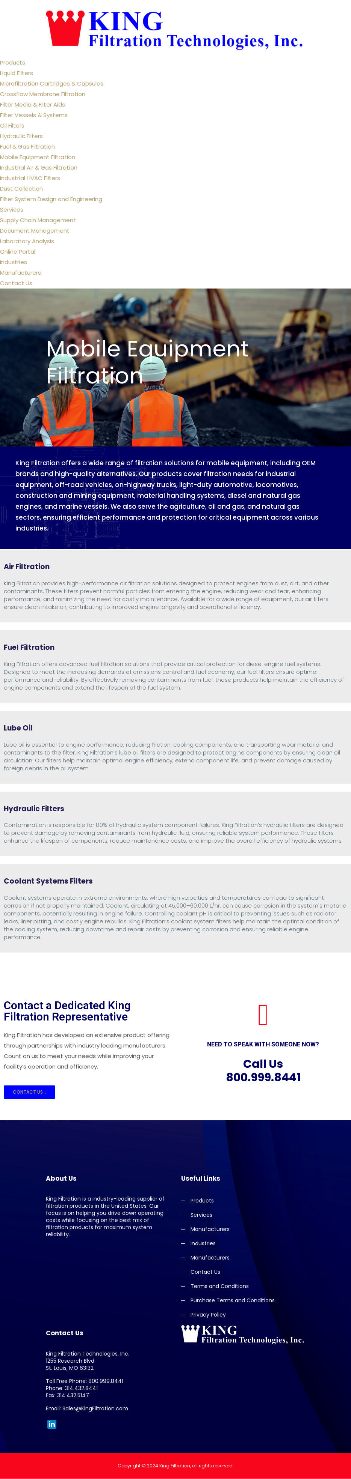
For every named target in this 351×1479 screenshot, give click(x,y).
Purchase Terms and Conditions (233, 1301)
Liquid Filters (16, 73)
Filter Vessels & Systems (34, 115)
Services (11, 209)
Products (12, 62)
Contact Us (16, 283)
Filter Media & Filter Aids (32, 104)
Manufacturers (20, 273)
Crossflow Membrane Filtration (42, 94)
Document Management (35, 230)
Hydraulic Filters (21, 136)
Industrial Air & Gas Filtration (38, 167)
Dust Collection (21, 188)
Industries (13, 262)
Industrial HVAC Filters (30, 178)
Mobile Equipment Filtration (37, 157)
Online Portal (17, 252)
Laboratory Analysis (27, 241)
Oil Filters (12, 125)
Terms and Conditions (220, 1287)
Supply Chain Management (38, 220)
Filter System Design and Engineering (51, 199)
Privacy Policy (208, 1315)
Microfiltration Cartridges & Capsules (51, 83)
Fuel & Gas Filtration (27, 146)
